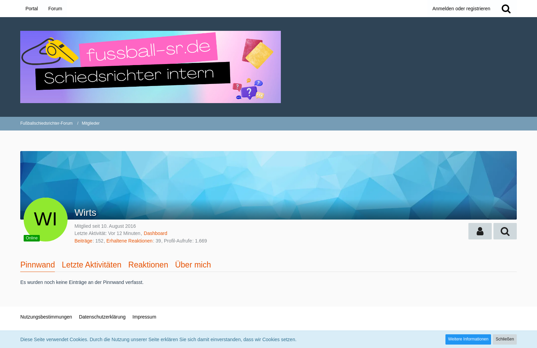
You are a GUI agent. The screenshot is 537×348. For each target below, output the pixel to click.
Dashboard (155, 233)
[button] (480, 231)
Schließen (505, 339)
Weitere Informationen (468, 339)
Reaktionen (148, 264)
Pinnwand (37, 264)
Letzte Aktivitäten (91, 264)
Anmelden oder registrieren (461, 8)
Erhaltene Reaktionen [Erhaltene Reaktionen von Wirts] (129, 241)
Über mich (193, 264)
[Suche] (506, 8)
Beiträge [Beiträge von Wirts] (83, 241)
